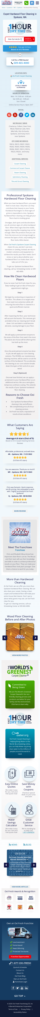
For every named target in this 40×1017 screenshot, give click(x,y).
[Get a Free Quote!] (12, 774)
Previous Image (4, 638)
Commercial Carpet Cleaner (20, 168)
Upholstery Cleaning (20, 177)
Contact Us (20, 970)
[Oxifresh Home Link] (6, 3)
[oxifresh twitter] (27, 115)
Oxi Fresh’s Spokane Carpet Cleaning (22, 244)
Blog (27, 844)
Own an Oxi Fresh (20, 979)
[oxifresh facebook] (21, 115)
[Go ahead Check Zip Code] (29, 39)
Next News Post (33, 865)
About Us (20, 973)
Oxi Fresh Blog (20, 976)
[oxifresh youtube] (22, 988)
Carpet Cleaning (20, 164)
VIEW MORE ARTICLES (20, 887)
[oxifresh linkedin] (33, 115)
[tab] (13, 844)
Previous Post (6, 865)
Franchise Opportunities (20, 957)
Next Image (35, 638)
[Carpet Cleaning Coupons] (29, 774)
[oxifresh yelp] (15, 115)
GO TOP (20, 995)
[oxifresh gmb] (9, 115)
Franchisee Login (20, 982)
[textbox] (14, 39)
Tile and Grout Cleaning (20, 181)
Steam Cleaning (20, 173)
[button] (26, 3)
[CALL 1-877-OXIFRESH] (29, 809)
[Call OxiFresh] (20, 62)
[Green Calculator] (12, 809)
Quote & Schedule (20, 967)
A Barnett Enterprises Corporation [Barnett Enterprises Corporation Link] (20, 1006)
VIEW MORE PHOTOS (20, 655)
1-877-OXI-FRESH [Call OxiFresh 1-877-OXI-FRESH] (20, 963)
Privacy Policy (25, 1009)
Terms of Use (12, 1009)
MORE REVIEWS (20, 511)
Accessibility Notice (20, 1012)
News (13, 844)
